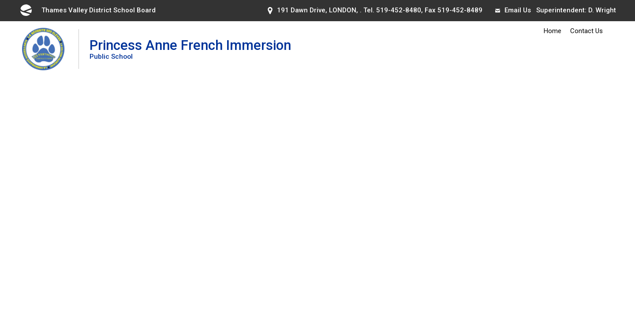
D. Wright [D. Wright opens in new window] (602, 10)
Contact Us (586, 31)
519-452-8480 (398, 10)
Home (552, 31)
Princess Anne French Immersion (190, 49)
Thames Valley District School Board (87, 10)
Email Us (513, 10)
